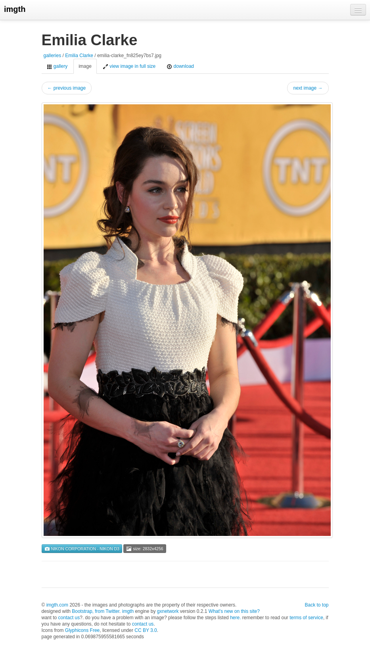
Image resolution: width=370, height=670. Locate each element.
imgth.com (57, 605)
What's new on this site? (234, 611)
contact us (69, 617)
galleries (52, 55)
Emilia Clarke (79, 55)
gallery (57, 66)
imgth (14, 9)
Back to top (316, 605)
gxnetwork (168, 611)
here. (235, 617)
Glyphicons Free (82, 630)
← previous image (67, 88)
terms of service (306, 617)
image (85, 66)
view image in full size (129, 66)
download (180, 66)
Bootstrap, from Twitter (95, 611)
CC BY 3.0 (145, 630)
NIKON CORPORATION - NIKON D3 (81, 548)
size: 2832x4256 (144, 548)
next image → (307, 88)
